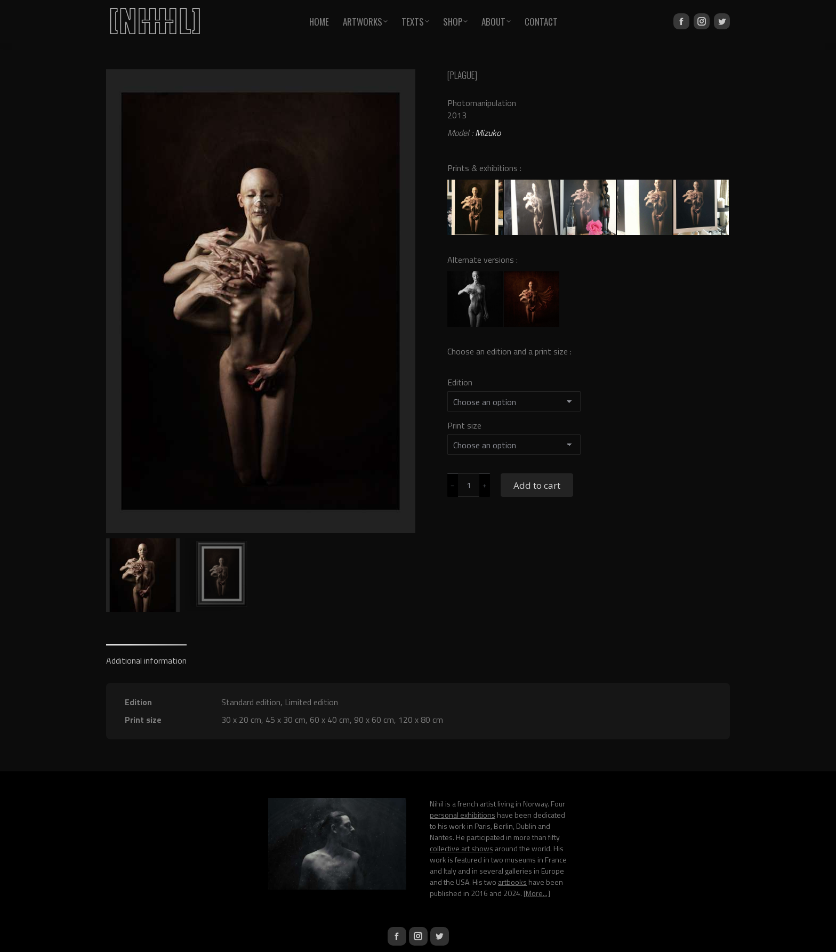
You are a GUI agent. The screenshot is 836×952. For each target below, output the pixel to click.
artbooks (512, 882)
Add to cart (536, 485)
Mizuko (488, 132)
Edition (459, 382)
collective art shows (461, 848)
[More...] (537, 893)
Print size (464, 425)
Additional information (146, 660)
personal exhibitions (462, 814)
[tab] (146, 655)
